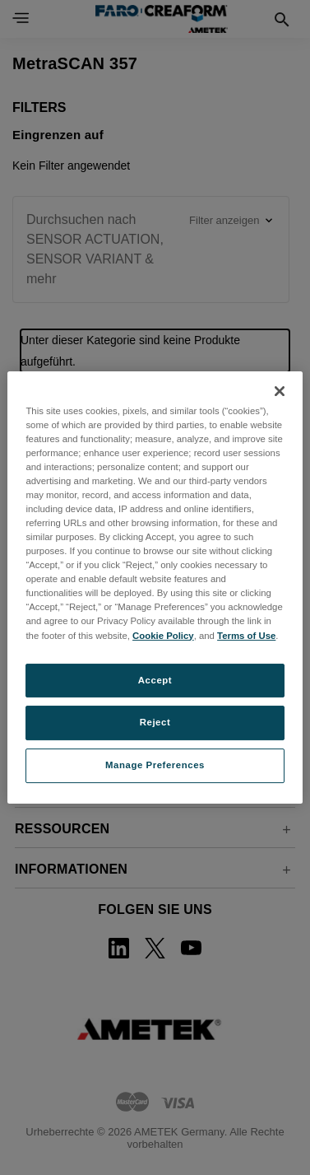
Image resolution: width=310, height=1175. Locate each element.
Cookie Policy (163, 636)
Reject (155, 723)
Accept (155, 680)
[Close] (279, 391)
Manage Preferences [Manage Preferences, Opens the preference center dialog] (155, 765)
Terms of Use (246, 636)
